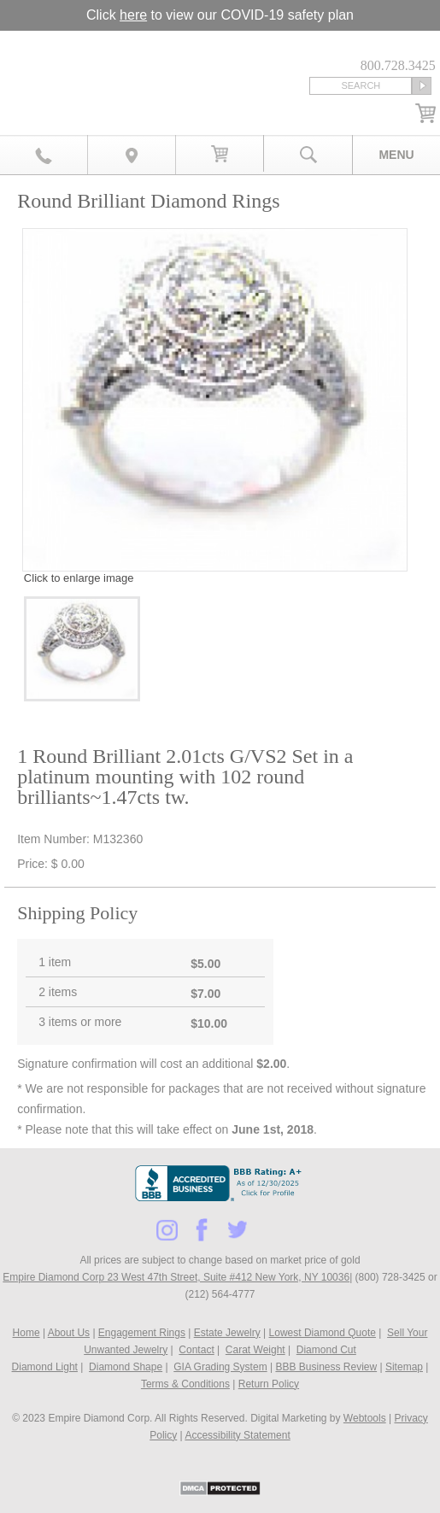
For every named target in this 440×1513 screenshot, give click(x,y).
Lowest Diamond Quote (322, 1333)
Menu (396, 154)
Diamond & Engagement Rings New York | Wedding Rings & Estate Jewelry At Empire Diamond (107, 66)
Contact (196, 1350)
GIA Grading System (220, 1367)
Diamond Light (45, 1367)
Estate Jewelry (227, 1333)
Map (132, 154)
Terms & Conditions (185, 1384)
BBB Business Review (326, 1367)
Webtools (364, 1418)
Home (26, 1333)
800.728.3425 (44, 154)
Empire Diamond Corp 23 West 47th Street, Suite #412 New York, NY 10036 (176, 1277)
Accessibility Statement (237, 1435)
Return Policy (268, 1384)
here (133, 15)
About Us (69, 1333)
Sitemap (404, 1367)
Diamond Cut (326, 1350)
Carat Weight (255, 1350)
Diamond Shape (125, 1367)
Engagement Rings (141, 1333)
